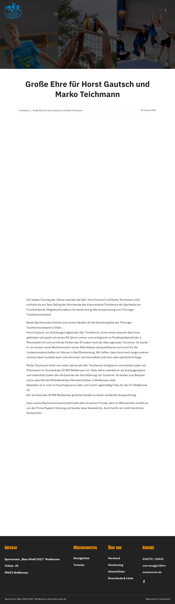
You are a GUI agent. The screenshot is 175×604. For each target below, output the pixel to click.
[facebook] (144, 581)
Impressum (164, 599)
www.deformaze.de (56, 599)
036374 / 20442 (153, 559)
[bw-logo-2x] (13, 3)
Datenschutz (152, 599)
